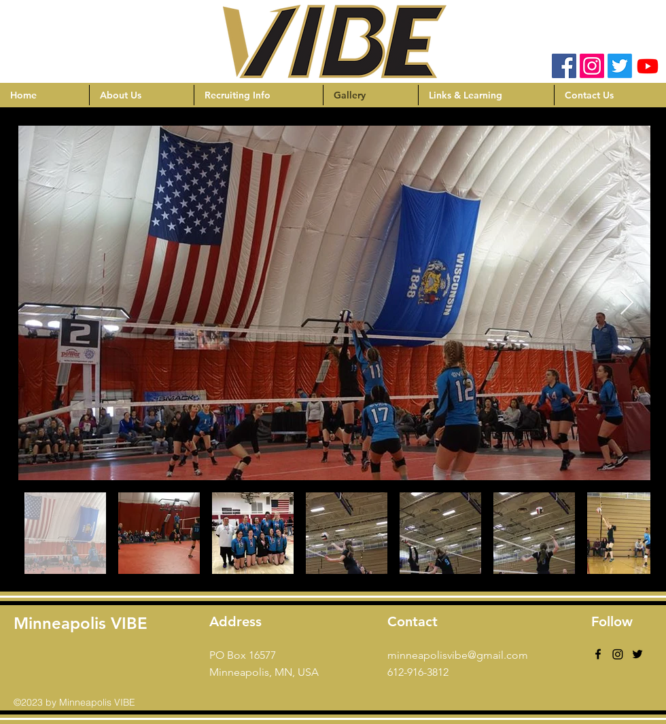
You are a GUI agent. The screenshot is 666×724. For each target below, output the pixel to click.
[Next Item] (627, 303)
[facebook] (598, 654)
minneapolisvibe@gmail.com (457, 655)
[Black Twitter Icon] (637, 654)
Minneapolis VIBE (80, 623)
